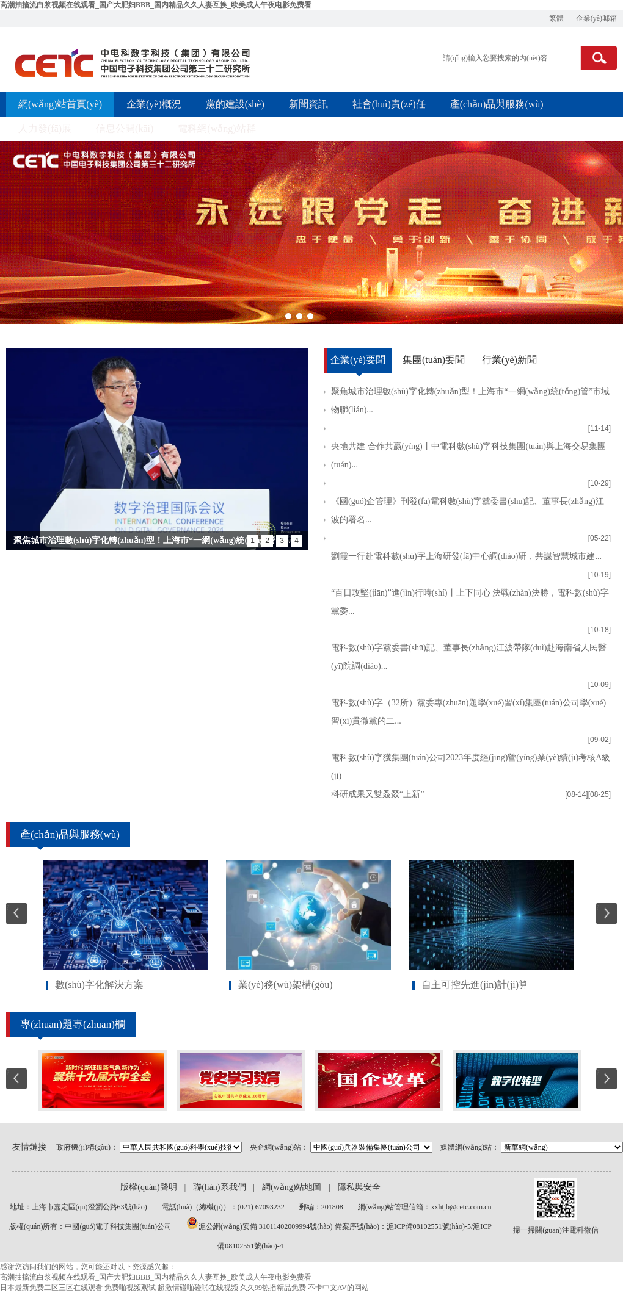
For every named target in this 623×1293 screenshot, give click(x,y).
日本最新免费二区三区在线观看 (51, 1287)
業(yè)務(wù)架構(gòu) (285, 984)
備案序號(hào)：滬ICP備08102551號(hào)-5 (403, 1226)
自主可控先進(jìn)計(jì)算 (474, 984)
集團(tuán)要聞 (434, 360)
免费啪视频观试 (130, 1287)
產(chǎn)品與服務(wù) (497, 104)
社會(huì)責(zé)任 (389, 104)
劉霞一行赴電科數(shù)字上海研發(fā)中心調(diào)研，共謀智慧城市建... (466, 556)
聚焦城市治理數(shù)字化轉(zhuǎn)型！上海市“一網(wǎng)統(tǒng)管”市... (154, 540)
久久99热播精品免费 (273, 1287)
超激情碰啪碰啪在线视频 (198, 1287)
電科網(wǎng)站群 (216, 128)
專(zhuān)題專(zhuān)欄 (72, 1024)
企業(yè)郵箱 (596, 18)
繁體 (556, 18)
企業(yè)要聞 (357, 360)
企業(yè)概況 (153, 104)
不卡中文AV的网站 (338, 1287)
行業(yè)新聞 (509, 360)
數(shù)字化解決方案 (99, 984)
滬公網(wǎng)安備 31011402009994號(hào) (267, 1226)
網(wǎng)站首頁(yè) (60, 104)
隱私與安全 (359, 1187)
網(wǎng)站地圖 (291, 1187)
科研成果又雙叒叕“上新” (377, 794)
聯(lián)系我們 (219, 1187)
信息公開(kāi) (124, 128)
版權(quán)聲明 (148, 1187)
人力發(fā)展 (44, 128)
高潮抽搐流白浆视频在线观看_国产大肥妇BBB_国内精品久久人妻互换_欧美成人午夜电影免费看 (156, 5)
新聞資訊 (308, 104)
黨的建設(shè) (235, 104)
